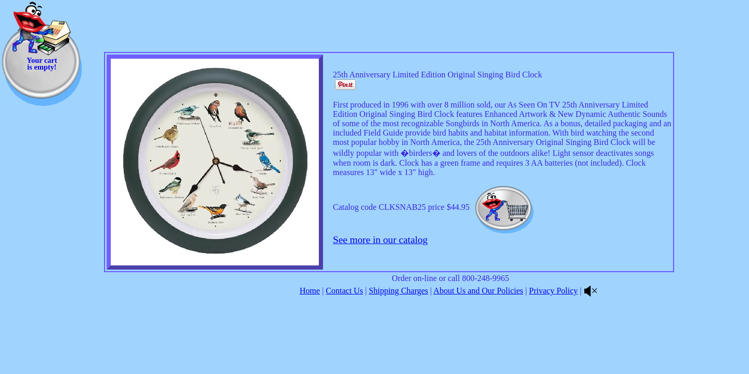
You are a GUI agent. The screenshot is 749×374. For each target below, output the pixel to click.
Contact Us (344, 290)
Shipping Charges (398, 290)
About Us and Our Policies (478, 290)
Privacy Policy (553, 290)
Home (310, 290)
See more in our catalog (380, 239)
